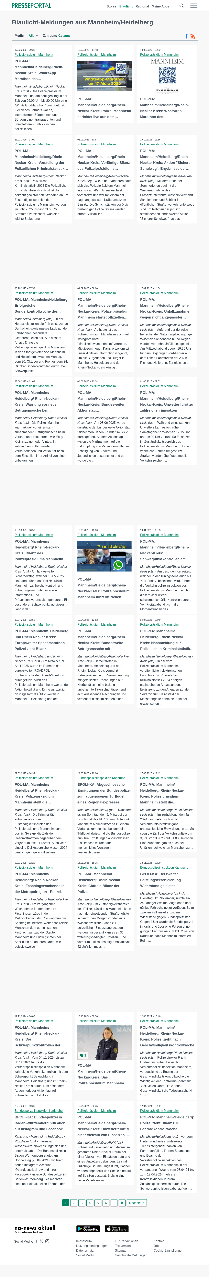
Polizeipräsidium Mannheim (34, 54)
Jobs (157, 1258)
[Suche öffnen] (181, 6)
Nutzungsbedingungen (92, 1258)
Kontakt (159, 1253)
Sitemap (120, 1262)
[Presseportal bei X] (40, 1253)
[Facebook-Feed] (186, 36)
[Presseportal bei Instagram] (46, 1253)
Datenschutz (85, 1262)
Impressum (84, 1253)
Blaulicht (126, 6)
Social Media (85, 1267)
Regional (142, 6)
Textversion (123, 1258)
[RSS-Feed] (192, 36)
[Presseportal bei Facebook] (35, 1253)
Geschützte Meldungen (131, 1267)
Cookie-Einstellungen (168, 1262)
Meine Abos (160, 6)
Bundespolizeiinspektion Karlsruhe (102, 784)
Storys (111, 6)
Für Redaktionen (126, 1253)
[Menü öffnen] (193, 6)
